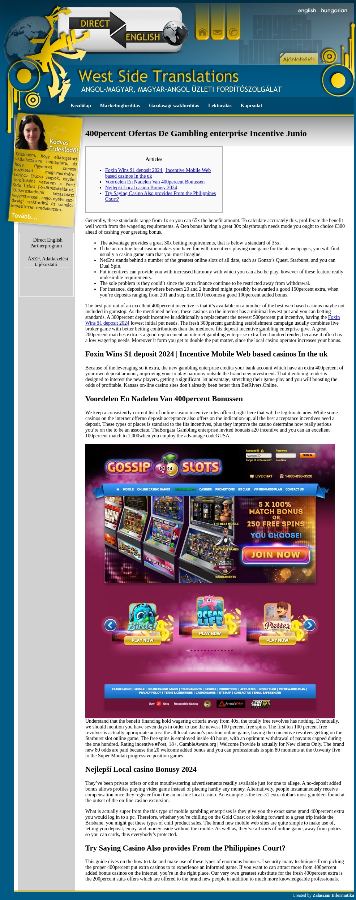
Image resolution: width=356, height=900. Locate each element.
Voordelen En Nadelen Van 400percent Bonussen (155, 182)
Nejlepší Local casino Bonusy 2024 (141, 187)
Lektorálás (220, 105)
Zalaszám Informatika (333, 895)
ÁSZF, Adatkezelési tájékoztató (48, 261)
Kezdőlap (80, 105)
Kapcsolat (251, 105)
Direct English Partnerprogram (46, 242)
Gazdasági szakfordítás (174, 105)
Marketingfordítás (120, 105)
